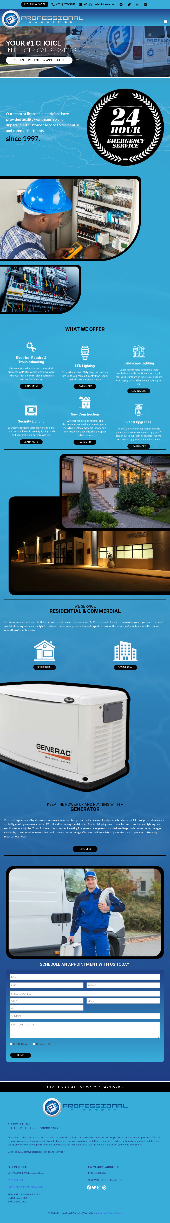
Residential (20, 1044)
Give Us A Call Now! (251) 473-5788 (85, 1087)
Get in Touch (17, 1167)
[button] (165, 21)
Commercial (44, 1044)
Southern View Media (110, 1213)
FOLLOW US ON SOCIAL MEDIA (104, 1179)
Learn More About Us (103, 1167)
